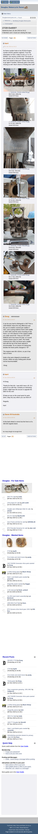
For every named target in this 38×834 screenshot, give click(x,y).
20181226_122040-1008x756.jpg (19, 92)
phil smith (25, 503)
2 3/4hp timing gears (13, 572)
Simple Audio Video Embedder (16, 829)
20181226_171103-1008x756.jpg (19, 275)
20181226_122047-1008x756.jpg (19, 121)
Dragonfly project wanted (15, 584)
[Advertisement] (19, 635)
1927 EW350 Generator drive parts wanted (20, 563)
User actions (31, 38)
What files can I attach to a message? (17, 768)
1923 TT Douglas (12, 722)
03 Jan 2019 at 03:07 (9, 319)
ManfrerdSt (21, 516)
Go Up (3, 436)
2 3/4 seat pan (11, 590)
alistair (9, 511)
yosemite (10, 579)
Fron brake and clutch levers (16, 557)
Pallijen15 (10, 691)
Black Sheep (26, 572)
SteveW (23, 722)
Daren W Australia (12, 414)
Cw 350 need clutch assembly (16, 596)
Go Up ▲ (28, 825)
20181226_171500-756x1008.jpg (19, 245)
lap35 (15, 551)
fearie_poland (23, 590)
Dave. (24, 603)
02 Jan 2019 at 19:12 (11, 46)
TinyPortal (9, 825)
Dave (17, 737)
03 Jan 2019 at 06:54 (9, 377)
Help (14, 825)
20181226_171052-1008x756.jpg (19, 198)
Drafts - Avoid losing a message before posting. (20, 759)
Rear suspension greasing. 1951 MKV (19, 689)
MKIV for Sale (11, 497)
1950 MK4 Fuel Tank (13, 603)
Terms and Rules (21, 825)
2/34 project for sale (13, 503)
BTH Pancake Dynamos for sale (17, 528)
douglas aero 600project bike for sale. (19, 509)
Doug (11, 565)
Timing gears (11, 681)
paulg (29, 557)
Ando (20, 497)
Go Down (4, 38)
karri (7, 43)
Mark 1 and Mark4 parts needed (17, 577)
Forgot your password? (12, 752)
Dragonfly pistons (12, 710)
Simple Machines (24, 827)
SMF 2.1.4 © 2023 (14, 827)
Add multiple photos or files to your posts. (18, 766)
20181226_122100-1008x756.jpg (19, 304)
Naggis (27, 584)
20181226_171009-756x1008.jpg (19, 169)
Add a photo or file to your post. (15, 765)
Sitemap (27, 829)
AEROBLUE (31, 522)
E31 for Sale (11, 516)
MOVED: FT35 (12, 660)
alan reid (33, 528)
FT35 (9, 551)
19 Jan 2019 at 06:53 (9, 417)
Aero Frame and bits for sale (16, 522)
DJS (22, 710)
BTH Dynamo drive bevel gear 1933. (18, 609)
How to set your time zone (13, 753)
